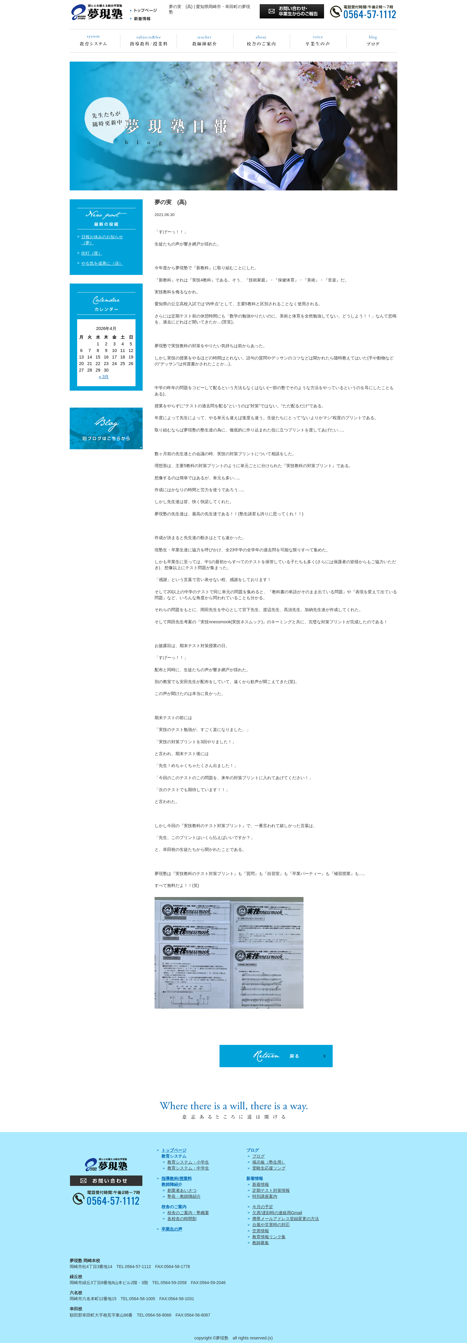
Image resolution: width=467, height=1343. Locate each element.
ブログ (258, 1156)
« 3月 (104, 376)
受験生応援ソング (269, 1168)
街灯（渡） (91, 253)
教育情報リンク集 (269, 1236)
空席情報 (260, 1230)
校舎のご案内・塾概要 (188, 1212)
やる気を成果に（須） (102, 263)
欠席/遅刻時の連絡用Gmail (277, 1212)
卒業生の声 (171, 1229)
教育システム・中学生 (188, 1168)
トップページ (173, 1150)
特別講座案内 (264, 1196)
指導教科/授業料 (176, 1178)
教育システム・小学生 (188, 1162)
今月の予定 (262, 1206)
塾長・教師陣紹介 (184, 1196)
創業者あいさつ (182, 1190)
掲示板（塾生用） (269, 1162)
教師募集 (260, 1242)
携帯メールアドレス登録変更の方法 (285, 1218)
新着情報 (260, 1184)
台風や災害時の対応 (271, 1224)
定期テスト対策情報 (271, 1190)
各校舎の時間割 (182, 1218)
